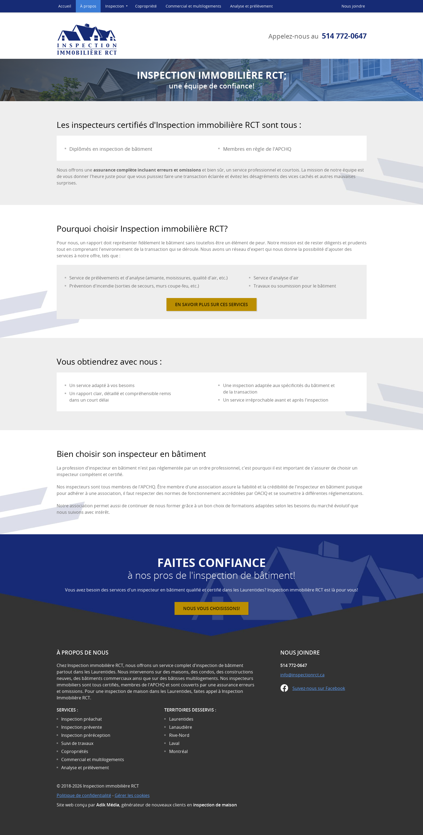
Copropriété (146, 6)
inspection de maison (215, 805)
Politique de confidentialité (84, 795)
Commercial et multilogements (193, 6)
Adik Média (107, 805)
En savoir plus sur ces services (211, 304)
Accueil (64, 6)
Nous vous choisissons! (211, 608)
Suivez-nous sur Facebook (318, 688)
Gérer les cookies (132, 795)
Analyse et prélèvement (251, 6)
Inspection (118, 8)
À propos (88, 6)
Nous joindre (353, 6)
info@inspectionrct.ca (302, 675)
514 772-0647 (344, 36)
